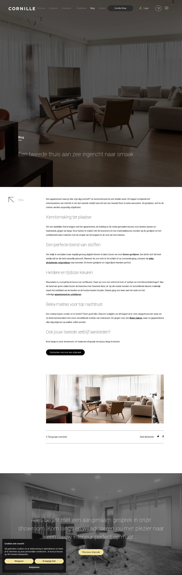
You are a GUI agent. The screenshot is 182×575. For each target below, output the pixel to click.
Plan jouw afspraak (91, 552)
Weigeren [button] (19, 561)
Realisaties (82, 8)
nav (158, 7)
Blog (93, 8)
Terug (20, 200)
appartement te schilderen (68, 294)
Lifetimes (53, 8)
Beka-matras (136, 318)
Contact (102, 8)
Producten (67, 8)
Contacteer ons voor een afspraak (65, 352)
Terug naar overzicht (56, 437)
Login (146, 8)
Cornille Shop (120, 8)
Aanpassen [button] (34, 567)
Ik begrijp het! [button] (49, 561)
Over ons (41, 8)
